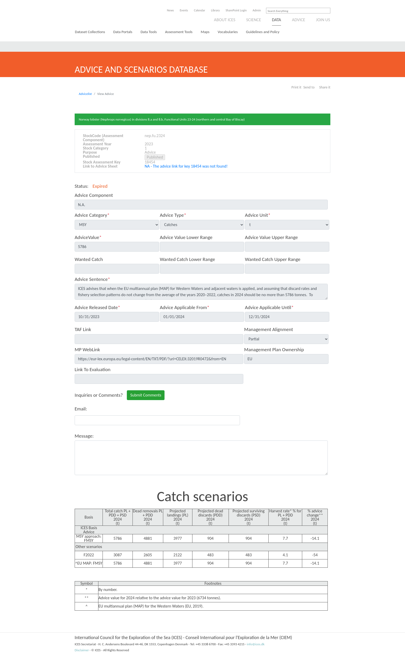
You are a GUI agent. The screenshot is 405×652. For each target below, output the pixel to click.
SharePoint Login (236, 10)
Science (253, 20)
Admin (257, 10)
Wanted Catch (89, 259)
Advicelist (85, 94)
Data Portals (123, 31)
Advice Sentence (92, 279)
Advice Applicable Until (269, 307)
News (170, 10)
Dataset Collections (90, 31)
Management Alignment (268, 329)
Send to (309, 87)
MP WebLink (87, 349)
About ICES (224, 20)
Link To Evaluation (93, 369)
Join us (323, 20)
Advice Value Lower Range (186, 237)
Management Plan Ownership (274, 349)
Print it (296, 87)
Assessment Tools (178, 31)
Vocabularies (228, 31)
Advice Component (94, 195)
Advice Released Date (97, 307)
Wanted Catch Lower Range (187, 259)
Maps (205, 31)
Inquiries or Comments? (99, 395)
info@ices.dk (255, 644)
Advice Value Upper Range (271, 237)
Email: (81, 408)
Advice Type (173, 215)
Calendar (199, 10)
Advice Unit (257, 215)
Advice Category (92, 215)
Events (184, 10)
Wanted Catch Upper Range (272, 259)
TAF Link (83, 329)
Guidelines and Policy (262, 31)
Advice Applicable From (184, 307)
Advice (298, 20)
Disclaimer (82, 650)
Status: (81, 186)
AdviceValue (88, 237)
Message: (84, 435)
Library (215, 10)
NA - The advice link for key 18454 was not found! (186, 166)
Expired (99, 186)
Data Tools (149, 31)
